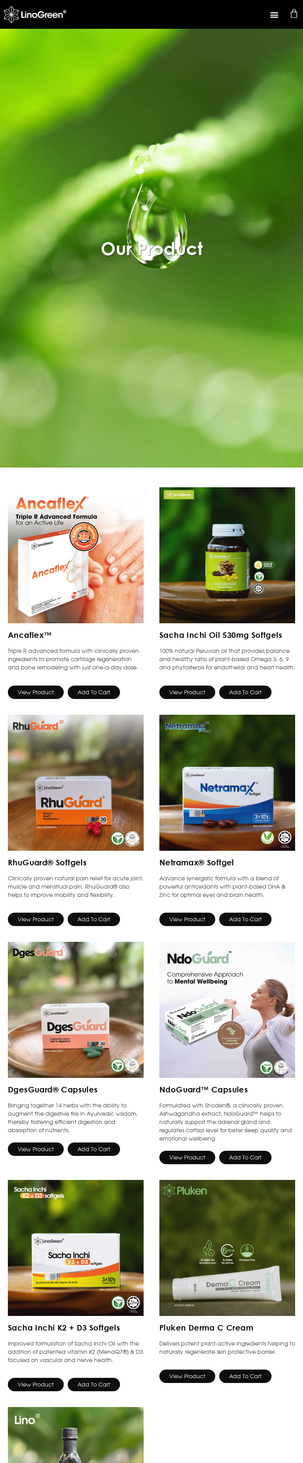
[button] (274, 14)
